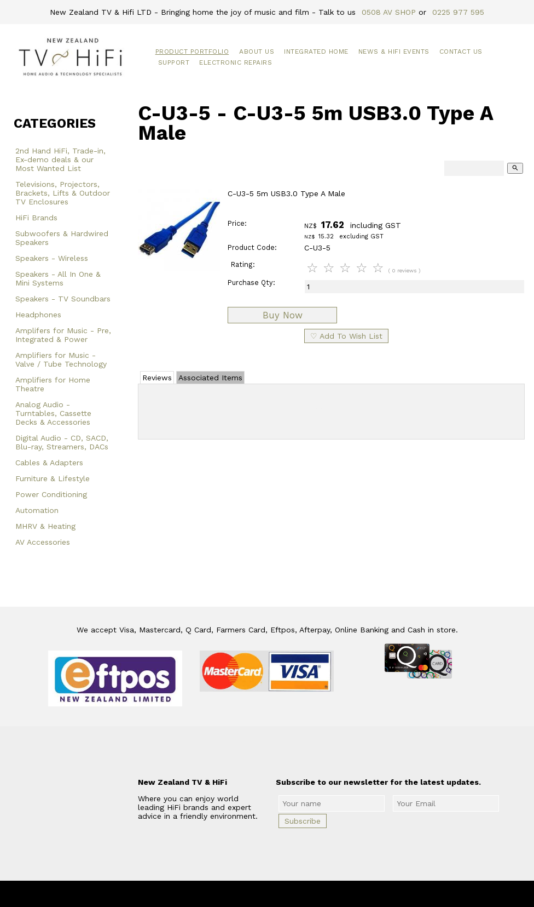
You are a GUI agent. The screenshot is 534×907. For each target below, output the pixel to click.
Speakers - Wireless (51, 258)
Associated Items (210, 377)
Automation (37, 510)
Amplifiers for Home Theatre (52, 384)
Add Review (331, 409)
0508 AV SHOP (389, 12)
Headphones (38, 314)
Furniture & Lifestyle (52, 478)
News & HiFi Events (393, 51)
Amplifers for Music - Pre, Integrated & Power (63, 335)
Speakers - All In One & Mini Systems (58, 278)
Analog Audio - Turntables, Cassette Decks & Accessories (53, 413)
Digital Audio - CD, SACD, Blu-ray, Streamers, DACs (61, 442)
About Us (256, 51)
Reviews (157, 377)
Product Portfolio (192, 51)
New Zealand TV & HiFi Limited (296, 894)
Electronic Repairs (235, 62)
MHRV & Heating (45, 526)
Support (174, 62)
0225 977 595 (458, 12)
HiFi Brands (36, 217)
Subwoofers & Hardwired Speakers (61, 238)
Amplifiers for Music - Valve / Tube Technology (61, 359)
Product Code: (252, 247)
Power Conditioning (51, 494)
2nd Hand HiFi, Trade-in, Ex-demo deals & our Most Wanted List (60, 159)
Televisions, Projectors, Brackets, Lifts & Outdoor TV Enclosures (62, 193)
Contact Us (461, 51)
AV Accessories (42, 542)
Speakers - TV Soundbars (63, 298)
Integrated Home (316, 51)
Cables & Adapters (49, 462)
